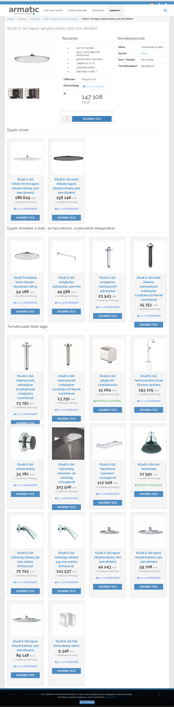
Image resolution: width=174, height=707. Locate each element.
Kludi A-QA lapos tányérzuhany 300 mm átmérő (25, 647)
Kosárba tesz (92, 120)
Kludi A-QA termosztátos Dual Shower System (149, 381)
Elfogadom (87, 702)
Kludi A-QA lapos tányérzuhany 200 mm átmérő (107, 558)
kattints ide (110, 697)
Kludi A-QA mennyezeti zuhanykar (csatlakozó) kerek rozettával (66, 385)
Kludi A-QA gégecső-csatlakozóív (107, 381)
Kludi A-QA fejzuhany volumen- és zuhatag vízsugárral (66, 474)
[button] (152, 2)
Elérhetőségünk (77, 11)
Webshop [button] (115, 11)
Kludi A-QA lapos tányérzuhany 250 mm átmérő (148, 558)
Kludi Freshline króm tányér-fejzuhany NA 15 (25, 283)
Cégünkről (98, 11)
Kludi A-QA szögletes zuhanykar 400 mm (67, 283)
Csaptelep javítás (53, 11)
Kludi (144, 54)
